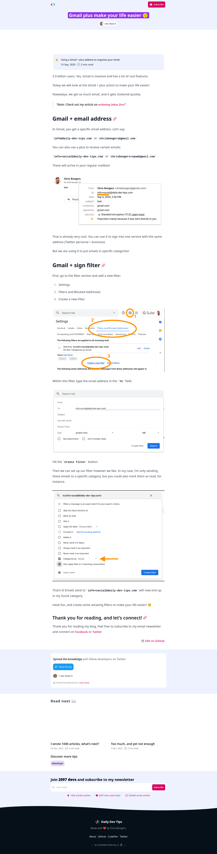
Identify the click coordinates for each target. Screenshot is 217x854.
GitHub (102, 836)
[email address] (103, 788)
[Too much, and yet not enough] (138, 730)
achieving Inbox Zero (112, 104)
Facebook (82, 632)
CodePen (113, 836)
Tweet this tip (63, 666)
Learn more (84, 683)
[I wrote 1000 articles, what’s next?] (78, 730)
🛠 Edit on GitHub (151, 641)
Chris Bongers (118, 828)
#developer (57, 763)
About (92, 836)
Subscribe (156, 4)
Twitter (99, 632)
